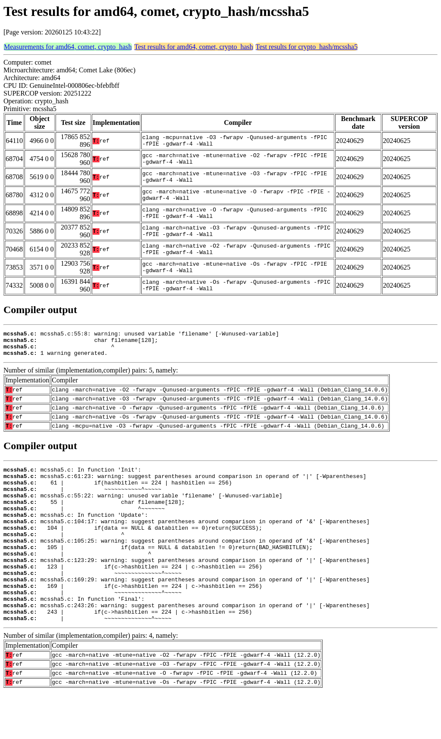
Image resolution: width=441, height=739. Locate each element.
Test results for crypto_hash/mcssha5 (307, 46)
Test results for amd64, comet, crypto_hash (193, 46)
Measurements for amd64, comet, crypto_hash (68, 46)
